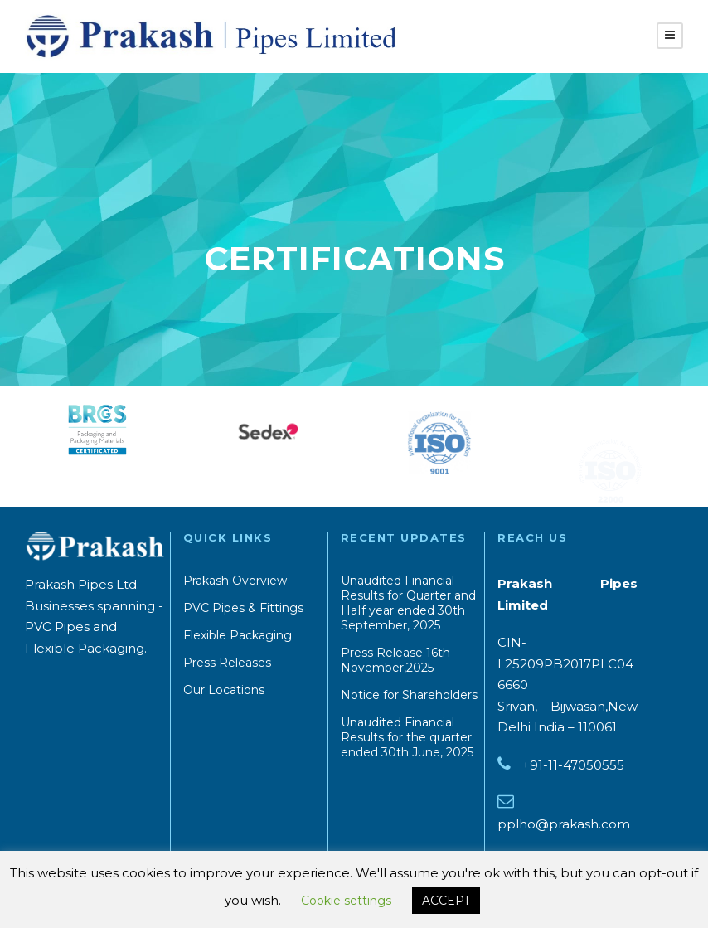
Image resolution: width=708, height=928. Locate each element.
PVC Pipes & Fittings (243, 607)
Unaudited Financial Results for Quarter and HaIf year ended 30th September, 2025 (408, 603)
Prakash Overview (235, 580)
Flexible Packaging (237, 635)
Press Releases (227, 662)
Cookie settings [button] (346, 900)
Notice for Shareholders (409, 694)
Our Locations (223, 690)
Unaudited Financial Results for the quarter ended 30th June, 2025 (407, 737)
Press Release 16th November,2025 (395, 660)
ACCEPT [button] (446, 900)
